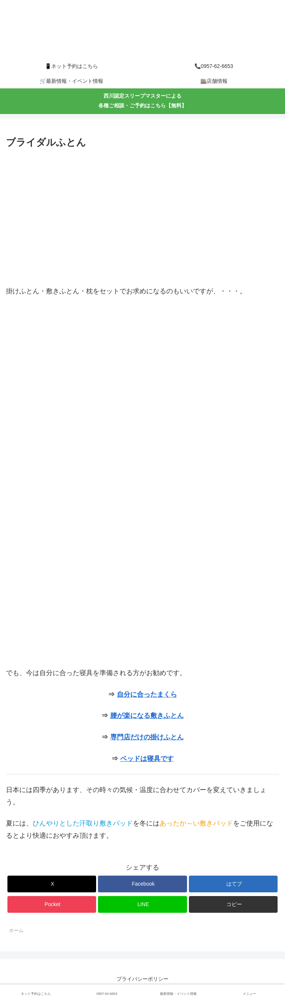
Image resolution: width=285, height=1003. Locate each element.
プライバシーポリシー (142, 979)
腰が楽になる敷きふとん (147, 715)
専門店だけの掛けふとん (147, 737)
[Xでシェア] (51, 884)
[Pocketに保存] (51, 904)
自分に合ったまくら (147, 694)
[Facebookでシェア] (142, 884)
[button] (233, 904)
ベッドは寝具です (147, 758)
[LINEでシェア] (142, 904)
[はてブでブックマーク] (233, 884)
